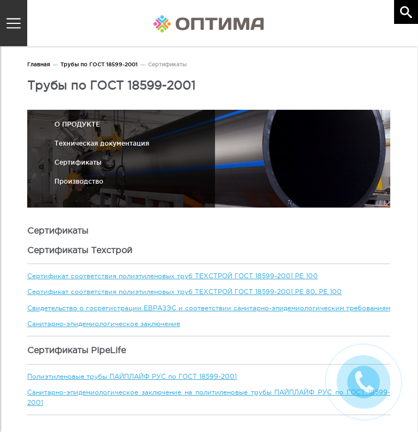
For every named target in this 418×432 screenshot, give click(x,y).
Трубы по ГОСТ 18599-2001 (99, 64)
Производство (78, 181)
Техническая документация (101, 143)
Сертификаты (78, 162)
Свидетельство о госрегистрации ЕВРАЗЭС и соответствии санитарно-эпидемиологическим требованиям (208, 308)
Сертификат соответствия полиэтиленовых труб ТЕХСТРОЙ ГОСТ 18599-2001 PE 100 (172, 276)
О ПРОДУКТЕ (77, 124)
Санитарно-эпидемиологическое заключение (103, 324)
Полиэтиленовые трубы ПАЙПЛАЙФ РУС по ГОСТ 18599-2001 (132, 376)
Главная (38, 64)
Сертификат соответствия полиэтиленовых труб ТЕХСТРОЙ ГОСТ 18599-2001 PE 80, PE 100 (184, 292)
